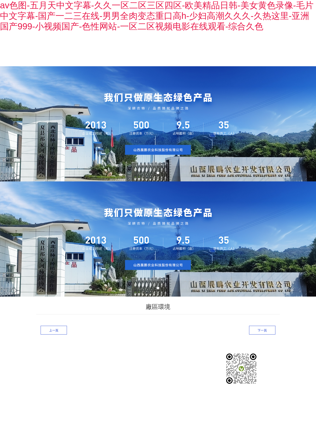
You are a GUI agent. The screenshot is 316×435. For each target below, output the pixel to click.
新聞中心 (246, 50)
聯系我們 (271, 50)
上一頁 (53, 327)
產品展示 (196, 50)
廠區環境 (221, 50)
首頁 (149, 50)
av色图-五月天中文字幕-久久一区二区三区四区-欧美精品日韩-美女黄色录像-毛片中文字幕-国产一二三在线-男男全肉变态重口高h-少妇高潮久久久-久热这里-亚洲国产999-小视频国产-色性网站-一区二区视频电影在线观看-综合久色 (157, 15)
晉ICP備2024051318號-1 (69, 401)
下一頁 (262, 327)
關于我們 (171, 50)
